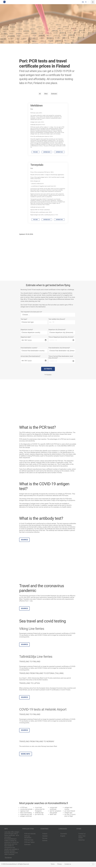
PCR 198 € (35, 219)
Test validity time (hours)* (56, 319)
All (40, 94)
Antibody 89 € (59, 219)
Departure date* (26, 337)
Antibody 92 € (59, 152)
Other (46, 94)
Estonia (44, 841)
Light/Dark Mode (92, 864)
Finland (44, 834)
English (62, 836)
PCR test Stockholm (27, 837)
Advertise (81, 840)
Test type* (24, 319)
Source (24, 540)
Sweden (44, 836)
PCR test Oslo (28, 840)
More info (25, 754)
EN (83, 2)
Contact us (81, 834)
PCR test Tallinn (29, 842)
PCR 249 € (35, 152)
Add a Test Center (81, 837)
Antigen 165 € (46, 152)
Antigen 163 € (46, 219)
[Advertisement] (48, 256)
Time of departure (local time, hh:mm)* (61, 337)
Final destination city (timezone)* (59, 348)
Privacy (59, 864)
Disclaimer (49, 374)
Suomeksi (63, 834)
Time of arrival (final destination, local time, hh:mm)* (60, 357)
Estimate (48, 369)
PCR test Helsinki (29, 834)
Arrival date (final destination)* (31, 356)
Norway (44, 838)
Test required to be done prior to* (31, 312)
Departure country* (27, 329)
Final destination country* (29, 348)
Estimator (54, 94)
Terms (52, 864)
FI (85, 2)
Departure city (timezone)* (57, 329)
